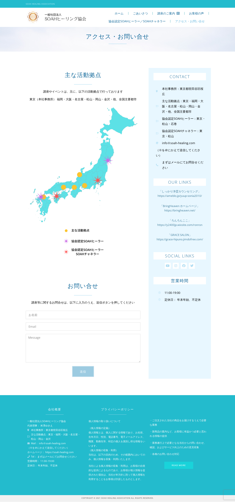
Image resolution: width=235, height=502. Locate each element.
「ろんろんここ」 (180, 220)
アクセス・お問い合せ (190, 21)
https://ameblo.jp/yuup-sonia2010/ (180, 196)
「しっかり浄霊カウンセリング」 (180, 191)
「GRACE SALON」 (180, 235)
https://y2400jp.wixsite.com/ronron (179, 225)
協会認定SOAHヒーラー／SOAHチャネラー (137, 21)
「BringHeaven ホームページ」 (180, 206)
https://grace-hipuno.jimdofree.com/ (180, 239)
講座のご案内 (168, 13)
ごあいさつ (140, 13)
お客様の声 (196, 13)
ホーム (119, 13)
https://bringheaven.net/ (179, 210)
